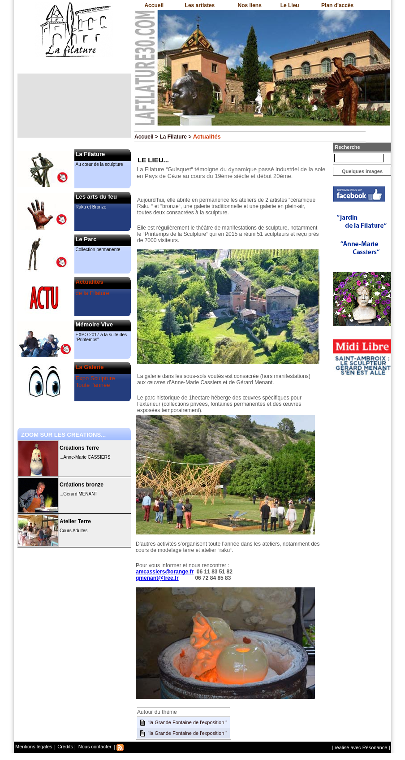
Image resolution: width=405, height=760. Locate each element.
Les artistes (200, 5)
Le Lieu (289, 5)
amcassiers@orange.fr (165, 572)
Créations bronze (81, 485)
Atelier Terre (75, 521)
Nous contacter (94, 746)
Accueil (154, 5)
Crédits (64, 746)
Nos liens (250, 5)
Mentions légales (33, 746)
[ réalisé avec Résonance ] (361, 747)
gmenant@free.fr (157, 578)
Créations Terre (79, 448)
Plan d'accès (337, 5)
